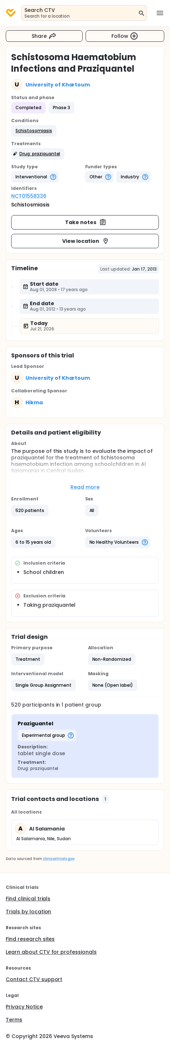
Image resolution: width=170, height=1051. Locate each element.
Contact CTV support (34, 979)
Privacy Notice (24, 1006)
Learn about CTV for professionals (51, 952)
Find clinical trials (28, 898)
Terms (14, 1019)
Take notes (85, 222)
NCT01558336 (28, 196)
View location (85, 241)
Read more (85, 487)
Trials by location (28, 911)
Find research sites (30, 939)
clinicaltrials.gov (58, 858)
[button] (33, 131)
